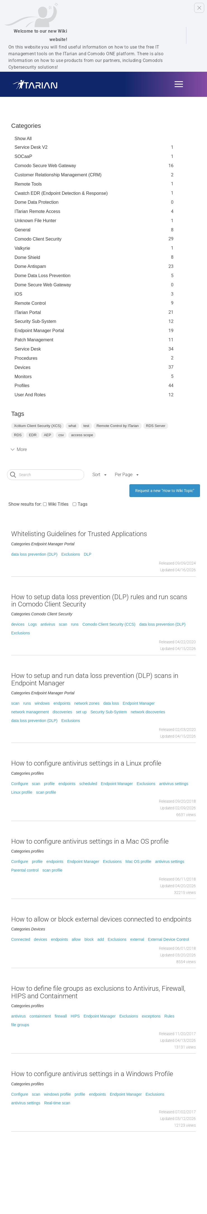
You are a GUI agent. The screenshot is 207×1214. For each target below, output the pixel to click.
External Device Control (168, 939)
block (89, 939)
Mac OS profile (138, 861)
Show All (23, 138)
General (22, 229)
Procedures (26, 358)
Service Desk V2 (31, 147)
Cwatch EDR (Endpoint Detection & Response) (61, 193)
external (137, 939)
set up (81, 712)
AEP (47, 435)
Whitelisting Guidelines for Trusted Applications (79, 534)
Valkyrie (22, 248)
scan (63, 624)
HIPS (75, 1016)
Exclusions (70, 554)
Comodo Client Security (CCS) (108, 624)
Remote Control (30, 303)
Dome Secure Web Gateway (43, 284)
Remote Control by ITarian (117, 426)
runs (74, 624)
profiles (22, 385)
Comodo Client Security (38, 239)
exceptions (151, 1016)
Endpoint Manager (138, 703)
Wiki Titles (58, 504)
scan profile (46, 792)
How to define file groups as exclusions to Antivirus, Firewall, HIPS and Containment (98, 992)
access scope (82, 435)
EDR (32, 435)
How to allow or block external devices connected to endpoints (101, 919)
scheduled (88, 783)
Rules (169, 1016)
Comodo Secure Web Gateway (45, 165)
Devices (22, 367)
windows (42, 703)
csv (61, 435)
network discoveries (148, 712)
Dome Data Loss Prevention (42, 275)
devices (17, 624)
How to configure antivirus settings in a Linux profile (86, 763)
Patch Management (34, 339)
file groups (20, 1025)
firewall (61, 1016)
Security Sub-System (35, 321)
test (86, 426)
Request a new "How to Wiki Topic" (164, 490)
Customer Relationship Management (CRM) (58, 174)
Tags (82, 504)
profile (49, 783)
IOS (18, 294)
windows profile (57, 1094)
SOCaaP (23, 156)
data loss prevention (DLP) (34, 554)
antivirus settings (173, 783)
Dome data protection (36, 202)
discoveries (62, 712)
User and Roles (30, 394)
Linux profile (21, 792)
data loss (111, 703)
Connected (20, 939)
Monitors (23, 376)
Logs (32, 624)
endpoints (61, 703)
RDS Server (155, 426)
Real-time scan (57, 1103)
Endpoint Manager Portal (39, 330)
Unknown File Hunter (35, 220)
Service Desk (28, 349)
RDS (18, 435)
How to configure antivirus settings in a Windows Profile (92, 1074)
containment (40, 1016)
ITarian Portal (28, 312)
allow (76, 939)
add (100, 939)
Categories (26, 125)
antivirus (48, 624)
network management (30, 712)
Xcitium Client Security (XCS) (37, 426)
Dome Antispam (30, 266)
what (72, 426)
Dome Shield (27, 257)
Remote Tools (28, 184)
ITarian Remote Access (37, 211)
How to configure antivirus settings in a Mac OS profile (89, 841)
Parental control (25, 870)
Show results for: (25, 504)
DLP (87, 554)
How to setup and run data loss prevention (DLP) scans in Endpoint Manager (94, 679)
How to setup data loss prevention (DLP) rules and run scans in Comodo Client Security (99, 600)
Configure (19, 783)
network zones (86, 703)
